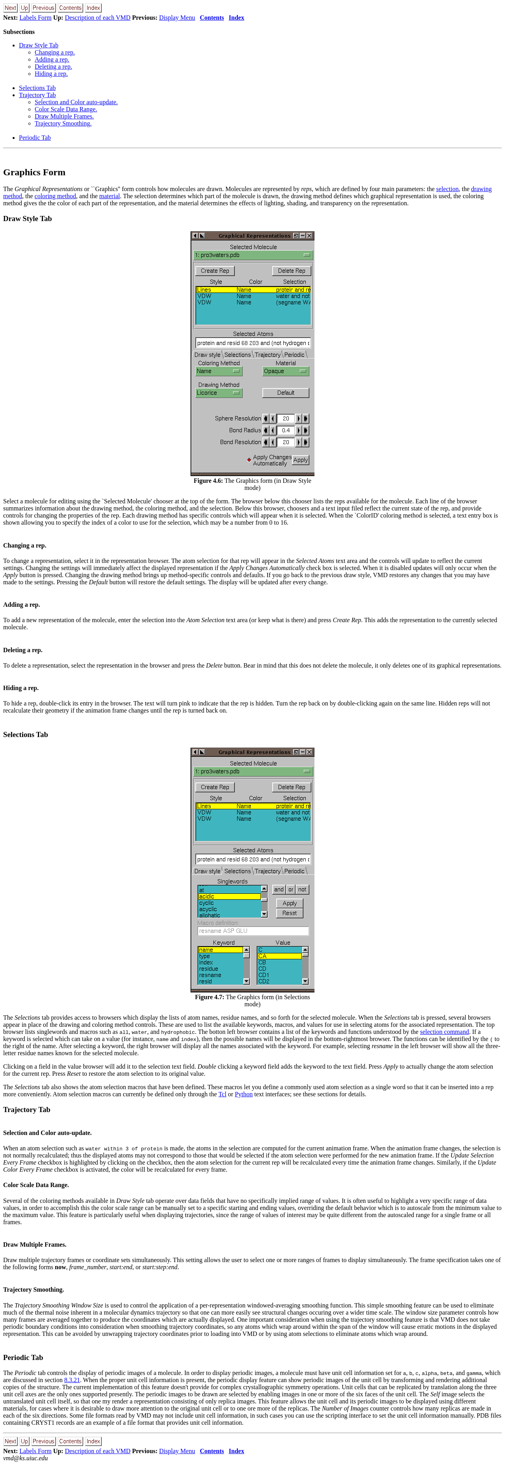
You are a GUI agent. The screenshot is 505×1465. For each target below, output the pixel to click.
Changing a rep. (55, 52)
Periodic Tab (35, 137)
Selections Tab (37, 87)
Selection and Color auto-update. (76, 102)
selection (447, 189)
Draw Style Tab (38, 45)
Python (243, 1094)
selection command (444, 1031)
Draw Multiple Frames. (64, 116)
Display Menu (177, 17)
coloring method (55, 196)
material (109, 196)
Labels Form (35, 17)
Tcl (222, 1094)
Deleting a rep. (53, 66)
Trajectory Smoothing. (63, 123)
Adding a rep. (52, 59)
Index (236, 17)
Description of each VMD (97, 17)
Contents (212, 17)
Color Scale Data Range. (66, 109)
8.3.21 (72, 1380)
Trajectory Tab (37, 95)
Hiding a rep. (51, 73)
